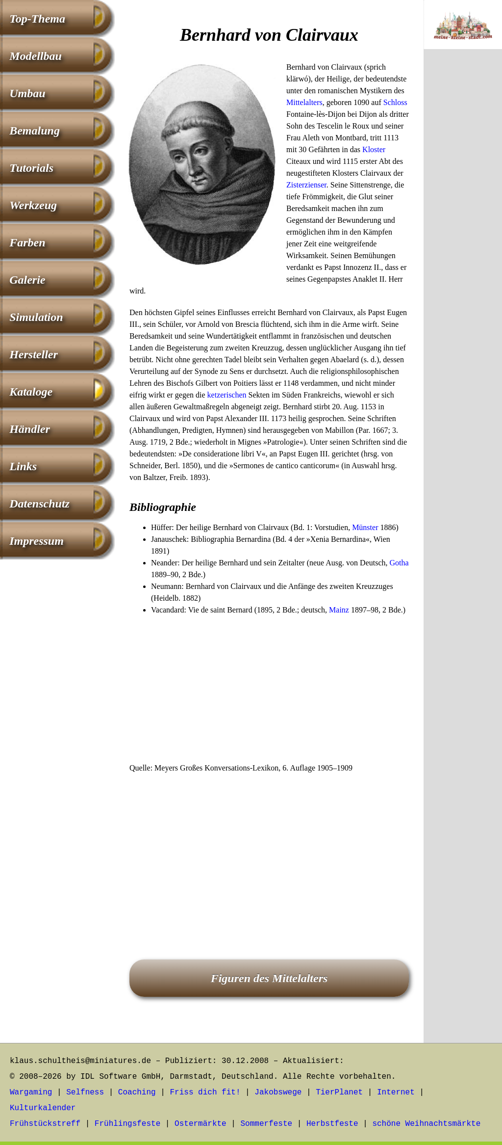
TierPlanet (339, 1092)
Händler (29, 429)
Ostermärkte (200, 1123)
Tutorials (31, 167)
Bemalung (34, 130)
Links (23, 466)
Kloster (373, 149)
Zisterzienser (306, 185)
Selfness (85, 1092)
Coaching (137, 1092)
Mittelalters (304, 102)
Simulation (36, 317)
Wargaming (31, 1092)
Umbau (27, 93)
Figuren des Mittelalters (269, 978)
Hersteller (33, 354)
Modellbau (35, 56)
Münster (365, 527)
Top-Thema (37, 18)
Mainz (339, 610)
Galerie (27, 279)
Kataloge (30, 391)
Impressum (36, 540)
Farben (27, 242)
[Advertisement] (269, 689)
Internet (396, 1092)
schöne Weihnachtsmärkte (426, 1123)
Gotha (399, 563)
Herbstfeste (332, 1123)
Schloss (395, 102)
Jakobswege (277, 1092)
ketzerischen (227, 395)
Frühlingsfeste (127, 1123)
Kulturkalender (42, 1108)
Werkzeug (33, 205)
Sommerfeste (267, 1123)
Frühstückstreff (45, 1123)
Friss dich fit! (205, 1092)
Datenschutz (39, 503)
